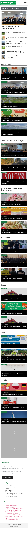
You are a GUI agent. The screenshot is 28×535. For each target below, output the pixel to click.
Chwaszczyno (8, 485)
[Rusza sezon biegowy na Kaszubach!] (14, 341)
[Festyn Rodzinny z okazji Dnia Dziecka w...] (14, 308)
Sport (3, 333)
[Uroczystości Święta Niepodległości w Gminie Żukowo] (14, 403)
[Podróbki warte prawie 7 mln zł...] (14, 246)
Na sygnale (5, 238)
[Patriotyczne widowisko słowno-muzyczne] (14, 389)
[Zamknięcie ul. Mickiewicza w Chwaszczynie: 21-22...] (14, 164)
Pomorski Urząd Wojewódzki (12, 514)
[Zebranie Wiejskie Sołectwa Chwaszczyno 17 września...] (14, 178)
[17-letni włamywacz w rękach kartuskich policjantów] (14, 275)
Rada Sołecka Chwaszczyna (12, 495)
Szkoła (3, 285)
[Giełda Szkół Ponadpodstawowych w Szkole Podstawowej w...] (14, 294)
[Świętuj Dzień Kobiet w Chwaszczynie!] (14, 199)
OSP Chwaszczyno (9, 490)
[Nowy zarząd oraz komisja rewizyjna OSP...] (14, 260)
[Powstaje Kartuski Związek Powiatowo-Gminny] (14, 87)
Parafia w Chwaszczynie (11, 491)
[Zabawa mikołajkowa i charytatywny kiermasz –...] (14, 227)
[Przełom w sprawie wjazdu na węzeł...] (14, 101)
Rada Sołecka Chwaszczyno (12, 141)
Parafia (4, 380)
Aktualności (6, 64)
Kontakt (7, 488)
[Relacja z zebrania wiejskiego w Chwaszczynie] (14, 150)
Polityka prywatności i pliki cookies (13, 493)
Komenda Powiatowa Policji (12, 513)
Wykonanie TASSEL (14, 526)
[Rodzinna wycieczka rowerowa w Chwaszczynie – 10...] (14, 356)
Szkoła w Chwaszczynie (11, 496)
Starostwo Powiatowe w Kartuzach (14, 510)
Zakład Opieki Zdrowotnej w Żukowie (14, 508)
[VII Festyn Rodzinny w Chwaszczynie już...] (14, 115)
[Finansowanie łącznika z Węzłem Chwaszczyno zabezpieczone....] (14, 73)
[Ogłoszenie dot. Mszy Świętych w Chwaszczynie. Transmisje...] (14, 417)
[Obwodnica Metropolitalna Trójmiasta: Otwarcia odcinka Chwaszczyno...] (14, 129)
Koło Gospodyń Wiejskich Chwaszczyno (11, 189)
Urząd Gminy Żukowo (10, 507)
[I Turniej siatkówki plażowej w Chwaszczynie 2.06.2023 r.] (14, 370)
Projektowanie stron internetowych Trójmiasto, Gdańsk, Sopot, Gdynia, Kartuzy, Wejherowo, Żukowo (14, 518)
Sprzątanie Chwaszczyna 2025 (14, 46)
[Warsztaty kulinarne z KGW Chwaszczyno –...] (14, 213)
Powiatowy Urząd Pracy (11, 511)
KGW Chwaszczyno (10, 487)
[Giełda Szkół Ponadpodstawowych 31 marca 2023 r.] (14, 322)
